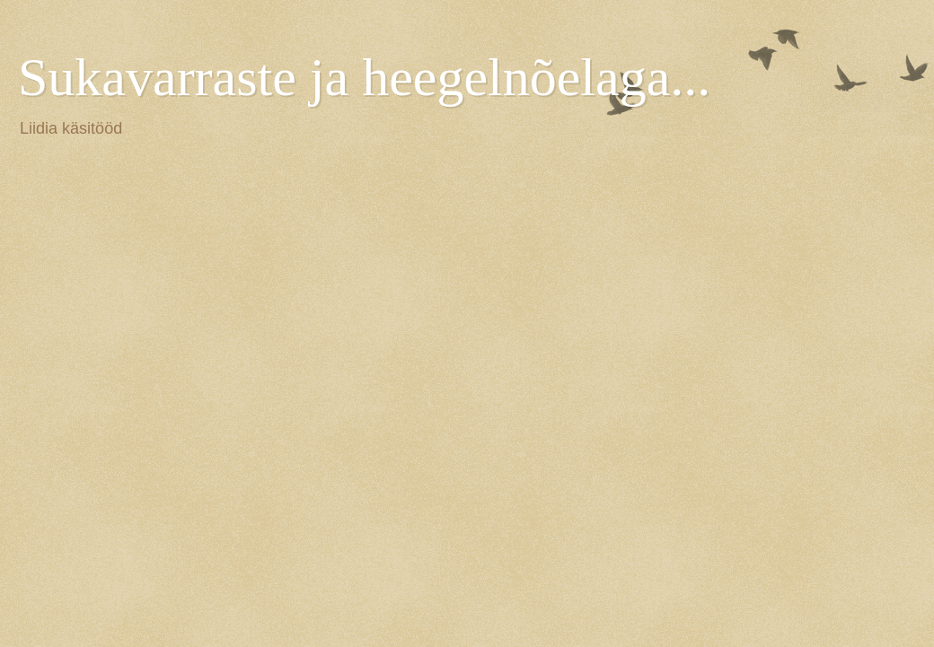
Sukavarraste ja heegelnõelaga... (364, 77)
